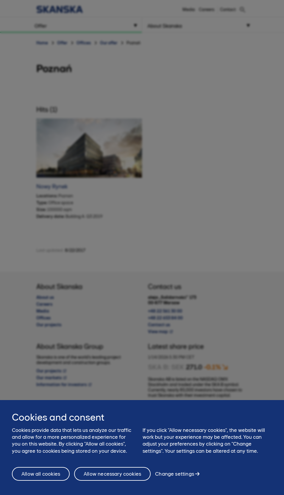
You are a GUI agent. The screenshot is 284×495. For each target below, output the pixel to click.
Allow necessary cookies (112, 477)
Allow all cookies (40, 477)
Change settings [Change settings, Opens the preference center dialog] (174, 476)
